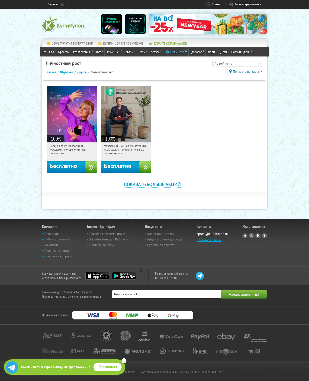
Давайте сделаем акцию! (107, 234)
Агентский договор (161, 234)
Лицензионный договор (164, 239)
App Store (97, 275)
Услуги (157, 51)
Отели (212, 51)
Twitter (258, 235)
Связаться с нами (209, 240)
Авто (99, 51)
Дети (224, 51)
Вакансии (51, 245)
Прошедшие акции (102, 245)
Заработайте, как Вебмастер (109, 239)
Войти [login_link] (216, 4)
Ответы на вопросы (58, 256)
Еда (52, 51)
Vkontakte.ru (251, 235)
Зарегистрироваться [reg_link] (248, 4)
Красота (64, 51)
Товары (130, 51)
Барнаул (53, 4)
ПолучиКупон (241, 51)
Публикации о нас (57, 239)
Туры (143, 51)
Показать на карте (246, 71)
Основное (51, 234)
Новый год (178, 51)
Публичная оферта (160, 245)
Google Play (124, 275)
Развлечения (83, 51)
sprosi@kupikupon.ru (212, 234)
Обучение (114, 51)
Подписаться (108, 367)
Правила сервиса (56, 251)
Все (44, 51)
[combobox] (237, 63)
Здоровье (197, 51)
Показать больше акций (152, 184)
